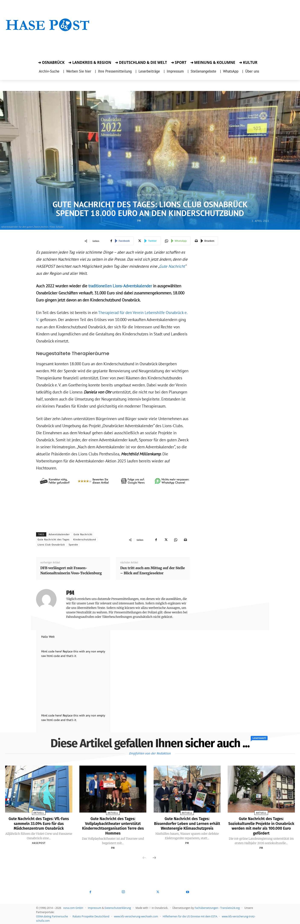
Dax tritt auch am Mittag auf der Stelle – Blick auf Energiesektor (152, 570)
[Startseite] (47, 30)
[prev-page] (144, 857)
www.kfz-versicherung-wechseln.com (136, 916)
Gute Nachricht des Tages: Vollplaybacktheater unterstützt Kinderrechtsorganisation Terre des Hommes (113, 825)
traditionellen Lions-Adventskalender (120, 285)
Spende (73, 544)
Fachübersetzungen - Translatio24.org (217, 907)
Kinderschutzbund (84, 539)
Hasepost (39, 842)
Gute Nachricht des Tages (149, 195)
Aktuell (38, 812)
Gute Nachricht (172, 266)
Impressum (94, 907)
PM (139, 220)
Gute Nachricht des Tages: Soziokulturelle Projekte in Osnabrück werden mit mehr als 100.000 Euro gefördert (261, 825)
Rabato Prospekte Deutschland (91, 916)
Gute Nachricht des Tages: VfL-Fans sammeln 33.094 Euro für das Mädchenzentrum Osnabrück (38, 823)
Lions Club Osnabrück (51, 544)
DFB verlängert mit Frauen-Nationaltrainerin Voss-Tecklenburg (71, 570)
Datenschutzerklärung (118, 907)
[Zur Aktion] (47, 38)
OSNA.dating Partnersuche (52, 916)
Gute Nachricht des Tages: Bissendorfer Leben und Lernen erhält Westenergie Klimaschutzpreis (187, 825)
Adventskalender (59, 534)
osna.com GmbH (73, 907)
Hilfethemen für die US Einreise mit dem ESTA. (190, 916)
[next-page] (154, 857)
